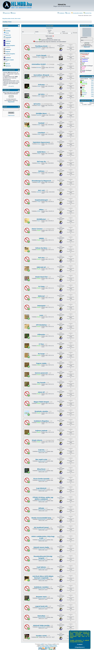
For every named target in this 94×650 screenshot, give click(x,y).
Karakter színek (41, 635)
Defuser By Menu (41, 248)
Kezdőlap (7, 30)
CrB (83, 96)
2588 (92, 96)
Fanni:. (38, 220)
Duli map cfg (41, 161)
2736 (92, 94)
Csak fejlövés (41, 567)
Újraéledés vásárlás (41, 411)
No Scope (41, 354)
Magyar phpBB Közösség (51, 645)
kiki (37, 637)
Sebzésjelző (41, 305)
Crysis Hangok (41, 55)
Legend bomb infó (41, 606)
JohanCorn (85, 59)
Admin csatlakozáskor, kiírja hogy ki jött (42, 537)
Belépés (13, 13)
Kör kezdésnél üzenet (41, 527)
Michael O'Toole (53, 646)
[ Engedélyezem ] (80, 647)
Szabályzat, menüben (41, 587)
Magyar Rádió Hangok (41, 402)
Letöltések (8, 41)
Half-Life (7, 63)
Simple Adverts (37, 440)
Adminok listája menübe (41, 625)
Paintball (41, 123)
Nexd (83, 71)
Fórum (7, 33)
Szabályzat (61, 13)
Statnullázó (41, 616)
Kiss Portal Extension (44, 646)
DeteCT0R (84, 83)
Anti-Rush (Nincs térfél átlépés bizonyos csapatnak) (43, 577)
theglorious (85, 61)
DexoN (83, 67)
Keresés (67, 13)
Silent (83, 56)
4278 (92, 83)
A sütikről (79, 644)
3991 (92, 87)
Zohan (38, 86)
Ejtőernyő (41, 296)
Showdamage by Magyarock (41, 181)
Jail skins (41, 94)
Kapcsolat (8, 35)
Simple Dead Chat (41, 277)
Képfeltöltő (8, 37)
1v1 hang (41, 286)
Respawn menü (41, 596)
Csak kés (41, 450)
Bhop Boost (41, 469)
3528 (92, 89)
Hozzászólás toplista (77, 13)
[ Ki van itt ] (11, 86)
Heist (39, 57)
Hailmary (41, 171)
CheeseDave (85, 54)
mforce (84, 90)
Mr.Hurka (39, 67)
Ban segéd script (41, 459)
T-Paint (38, 201)
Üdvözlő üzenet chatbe (41, 547)
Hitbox (41, 209)
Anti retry (41, 257)
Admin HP (41, 392)
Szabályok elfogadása (41, 421)
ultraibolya (84, 92)
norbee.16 (84, 82)
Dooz (83, 68)
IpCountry (37, 104)
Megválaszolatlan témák (8, 18)
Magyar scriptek (9, 59)
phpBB (41, 644)
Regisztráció (6, 13)
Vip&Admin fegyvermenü (41, 142)
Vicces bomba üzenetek (41, 478)
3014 (92, 90)
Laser (41, 315)
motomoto (38, 115)
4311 (92, 82)
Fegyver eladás (41, 363)
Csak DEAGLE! (41, 488)
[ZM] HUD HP (41, 267)
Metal (83, 87)
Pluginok (7, 43)
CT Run (41, 344)
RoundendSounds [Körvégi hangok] (43, 557)
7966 (92, 80)
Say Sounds (41, 382)
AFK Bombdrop (41, 325)
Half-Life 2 (8, 65)
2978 (92, 92)
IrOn (83, 89)
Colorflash (41, 132)
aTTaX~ (39, 211)
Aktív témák (17, 18)
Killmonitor (41, 334)
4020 (92, 85)
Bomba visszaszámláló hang (41, 518)
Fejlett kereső (11, 115)
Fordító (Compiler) (10, 45)
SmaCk (38, 230)
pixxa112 (84, 94)
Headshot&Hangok (41, 200)
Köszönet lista (87, 13)
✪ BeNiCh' (38, 47)
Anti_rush (41, 190)
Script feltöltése (49, 28)
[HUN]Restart (41, 219)
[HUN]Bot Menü (41, 113)
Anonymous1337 (42, 451)
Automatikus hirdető (39, 64)
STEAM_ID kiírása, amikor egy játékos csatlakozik (43, 498)
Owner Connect (37, 229)
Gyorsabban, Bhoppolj (41, 75)
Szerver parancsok (41, 373)
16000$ (41, 238)
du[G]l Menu (41, 152)
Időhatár (41, 508)
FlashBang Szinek (41, 46)
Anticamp (41, 84)
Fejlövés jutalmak (41, 430)
